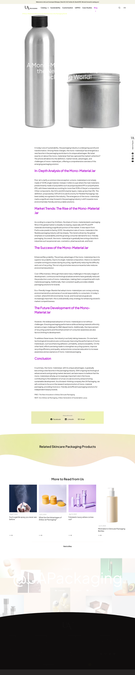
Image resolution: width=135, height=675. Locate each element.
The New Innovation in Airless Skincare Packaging (57, 395)
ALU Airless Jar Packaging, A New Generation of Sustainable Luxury (63, 398)
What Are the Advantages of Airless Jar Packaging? (50, 518)
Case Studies (87, 8)
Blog (95, 8)
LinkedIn (71, 419)
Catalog (44, 8)
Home (11, 13)
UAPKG (77, 8)
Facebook (57, 419)
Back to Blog (67, 546)
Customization (67, 8)
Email (83, 419)
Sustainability (55, 8)
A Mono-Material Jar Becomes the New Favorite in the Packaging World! (44, 13)
